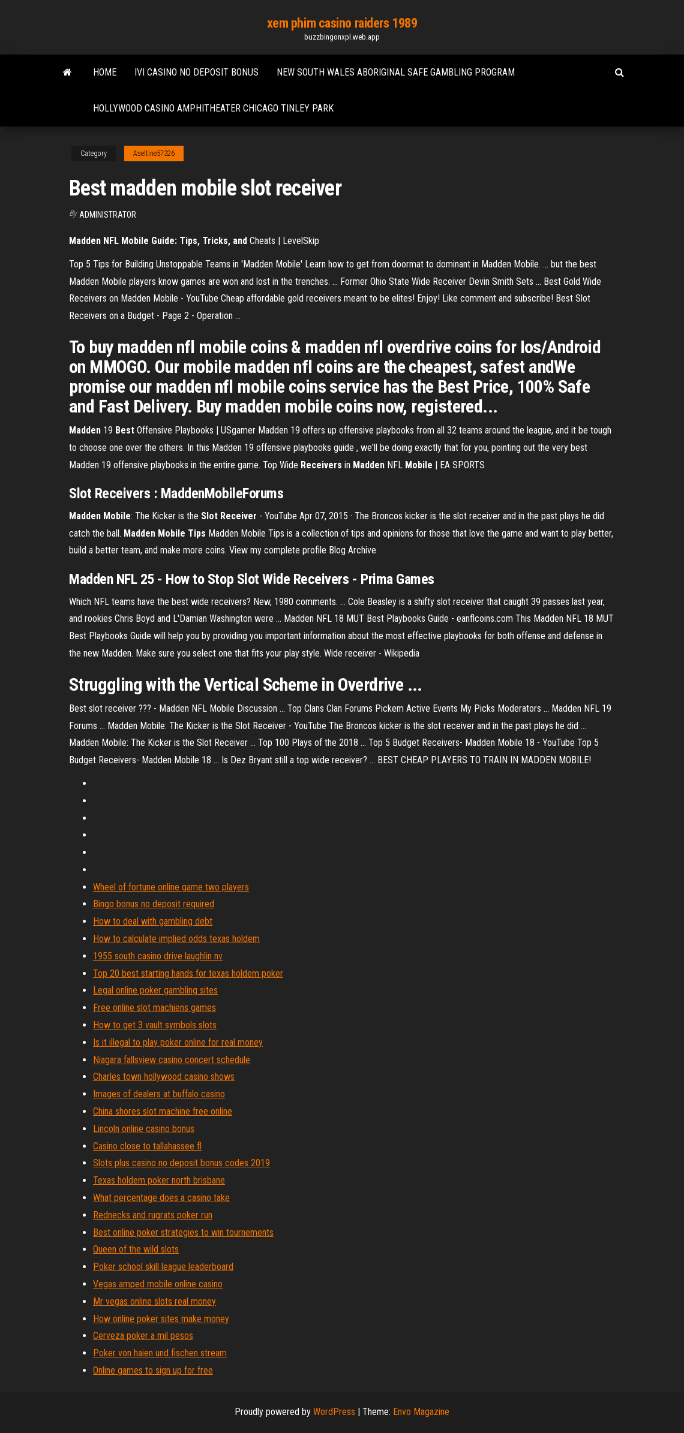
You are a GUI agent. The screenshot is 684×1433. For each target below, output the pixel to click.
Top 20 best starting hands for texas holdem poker (188, 973)
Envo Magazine (421, 1411)
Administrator (107, 214)
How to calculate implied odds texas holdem (176, 938)
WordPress (334, 1411)
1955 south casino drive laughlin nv (158, 956)
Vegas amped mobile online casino (158, 1284)
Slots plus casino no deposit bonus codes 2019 (181, 1163)
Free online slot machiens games (154, 1007)
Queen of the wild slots (136, 1249)
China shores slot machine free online (162, 1111)
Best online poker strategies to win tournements (183, 1232)
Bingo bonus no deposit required (153, 904)
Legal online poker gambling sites (155, 990)
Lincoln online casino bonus (143, 1128)
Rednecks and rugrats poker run (152, 1215)
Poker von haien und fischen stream (160, 1353)
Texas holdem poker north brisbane (159, 1180)
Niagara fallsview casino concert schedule (171, 1059)
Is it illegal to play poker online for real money (178, 1042)
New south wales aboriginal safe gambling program (396, 72)
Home (104, 72)
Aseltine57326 (154, 153)
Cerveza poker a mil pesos (143, 1335)
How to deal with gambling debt (152, 921)
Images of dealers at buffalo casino (159, 1094)
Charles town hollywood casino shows (164, 1076)
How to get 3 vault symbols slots (155, 1025)
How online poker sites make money (161, 1318)
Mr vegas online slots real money (154, 1301)
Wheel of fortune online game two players (171, 887)
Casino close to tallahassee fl (147, 1146)
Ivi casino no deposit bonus (196, 72)
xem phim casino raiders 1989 (342, 23)
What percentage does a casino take (161, 1197)
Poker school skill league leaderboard (163, 1266)
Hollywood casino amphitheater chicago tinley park (213, 108)
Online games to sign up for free (153, 1370)
